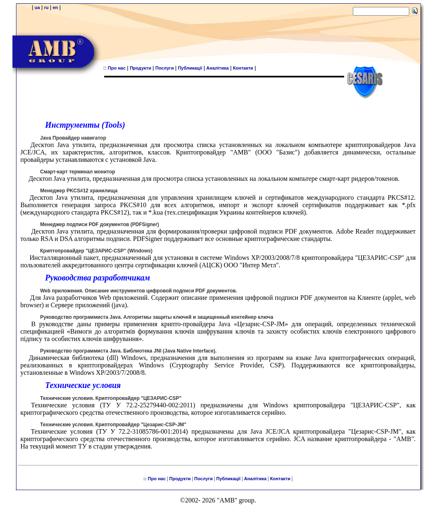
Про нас (117, 67)
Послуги (164, 67)
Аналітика (217, 67)
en (55, 7)
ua (37, 7)
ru (46, 7)
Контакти (243, 67)
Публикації (190, 67)
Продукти (140, 67)
